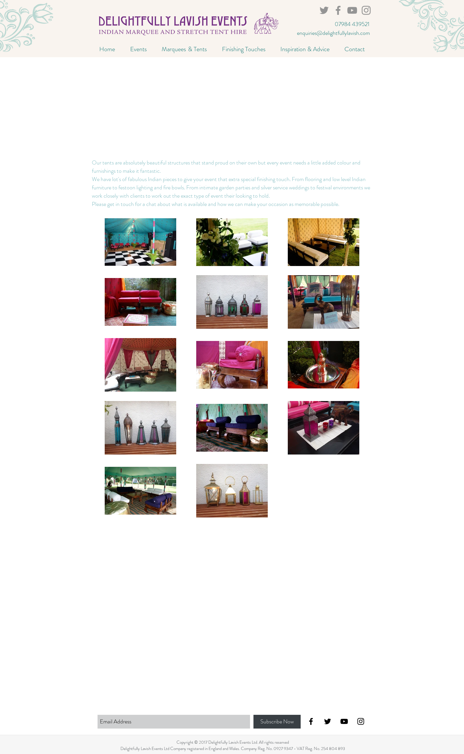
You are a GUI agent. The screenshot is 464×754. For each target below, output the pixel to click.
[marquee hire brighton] (338, 10)
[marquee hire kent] (366, 10)
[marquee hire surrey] (352, 10)
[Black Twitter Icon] (327, 721)
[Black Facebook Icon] (311, 721)
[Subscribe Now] (277, 722)
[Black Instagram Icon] (360, 721)
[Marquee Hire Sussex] (324, 10)
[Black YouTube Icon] (344, 721)
